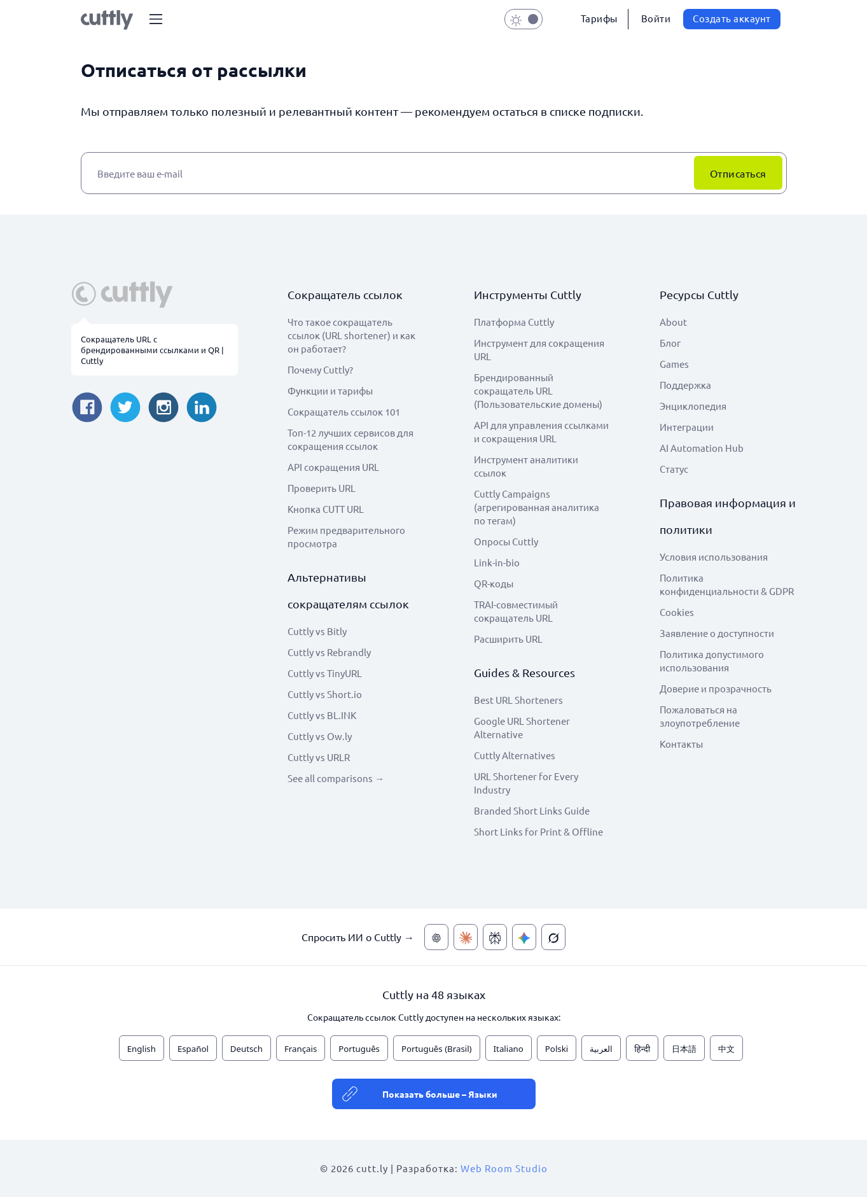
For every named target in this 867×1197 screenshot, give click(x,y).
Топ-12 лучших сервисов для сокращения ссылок (350, 439)
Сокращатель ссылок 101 (344, 411)
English (141, 1048)
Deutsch (246, 1048)
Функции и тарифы (330, 390)
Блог (670, 343)
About (673, 322)
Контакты (681, 744)
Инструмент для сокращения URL (539, 349)
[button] (155, 19)
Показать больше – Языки (439, 1094)
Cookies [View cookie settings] (677, 612)
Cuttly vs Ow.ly (320, 736)
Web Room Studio (504, 1168)
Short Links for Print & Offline (538, 831)
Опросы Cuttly (506, 541)
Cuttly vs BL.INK (322, 715)
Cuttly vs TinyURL (325, 673)
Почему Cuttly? (320, 369)
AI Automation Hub (702, 448)
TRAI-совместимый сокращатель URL (516, 611)
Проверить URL (322, 488)
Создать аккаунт (732, 18)
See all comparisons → (336, 778)
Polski (556, 1048)
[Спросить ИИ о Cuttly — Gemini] (524, 937)
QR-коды (493, 583)
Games (674, 364)
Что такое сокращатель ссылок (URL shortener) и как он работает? (351, 335)
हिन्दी (642, 1048)
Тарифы (599, 18)
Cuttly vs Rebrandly (329, 652)
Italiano (509, 1048)
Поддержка (685, 385)
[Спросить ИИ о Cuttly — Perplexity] (495, 937)
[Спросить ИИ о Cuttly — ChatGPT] (436, 937)
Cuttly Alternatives (514, 755)
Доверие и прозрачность (716, 688)
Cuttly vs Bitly (317, 631)
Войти (656, 18)
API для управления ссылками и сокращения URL (541, 431)
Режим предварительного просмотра (346, 536)
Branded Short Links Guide (532, 810)
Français (300, 1048)
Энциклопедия (693, 406)
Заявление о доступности (717, 633)
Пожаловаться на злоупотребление (700, 716)
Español (193, 1048)
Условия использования (714, 556)
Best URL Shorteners (518, 700)
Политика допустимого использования (712, 660)
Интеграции (687, 427)
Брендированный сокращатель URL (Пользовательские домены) (538, 390)
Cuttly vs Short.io (325, 694)
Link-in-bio (497, 562)
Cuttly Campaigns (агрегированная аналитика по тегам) (536, 506)
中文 (726, 1048)
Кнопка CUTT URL (326, 509)
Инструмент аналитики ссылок (526, 466)
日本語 (684, 1048)
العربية (601, 1048)
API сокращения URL (333, 467)
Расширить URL (508, 639)
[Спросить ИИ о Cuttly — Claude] (466, 937)
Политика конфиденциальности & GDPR (727, 584)
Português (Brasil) (436, 1048)
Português (359, 1048)
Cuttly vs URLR (319, 757)
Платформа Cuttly (514, 322)
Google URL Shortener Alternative (522, 727)
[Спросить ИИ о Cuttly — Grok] (553, 937)
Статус (674, 469)
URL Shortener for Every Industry (526, 782)
